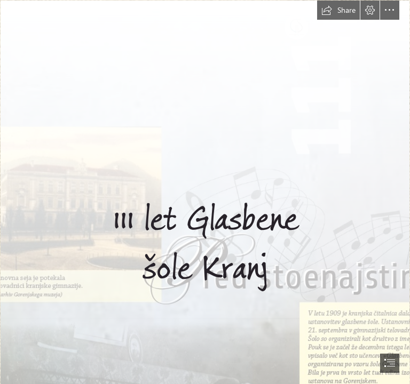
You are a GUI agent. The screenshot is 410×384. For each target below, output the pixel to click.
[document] (205, 192)
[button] (338, 10)
